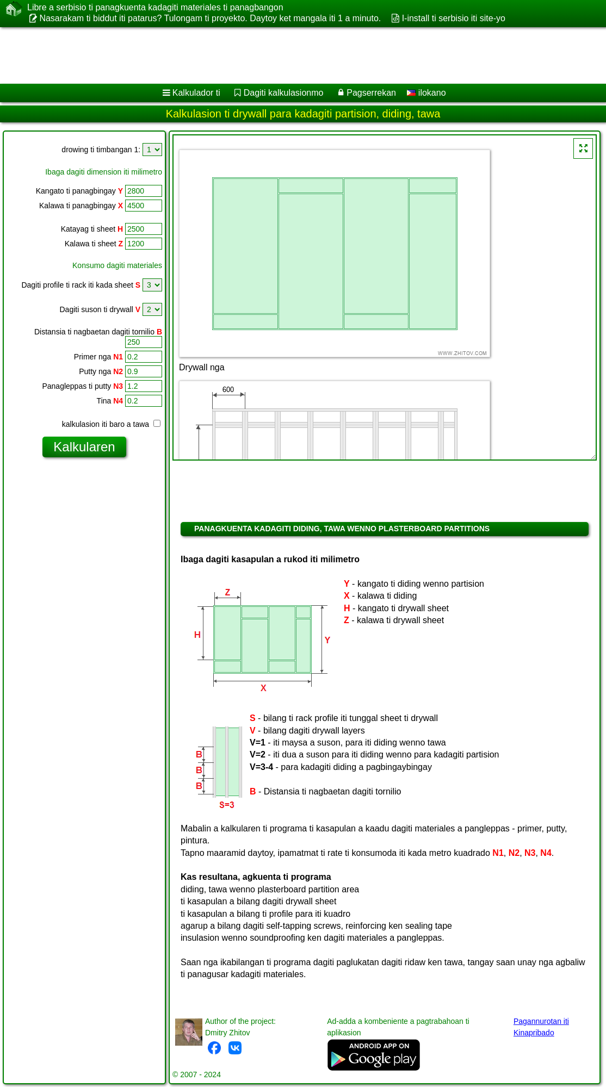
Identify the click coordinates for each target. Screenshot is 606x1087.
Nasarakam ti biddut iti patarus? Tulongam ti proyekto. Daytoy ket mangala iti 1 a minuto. (210, 18)
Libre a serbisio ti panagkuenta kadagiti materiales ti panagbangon (155, 8)
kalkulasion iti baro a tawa (111, 424)
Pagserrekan (371, 92)
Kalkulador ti (196, 92)
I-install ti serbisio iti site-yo (453, 18)
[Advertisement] (291, 55)
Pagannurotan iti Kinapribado (541, 1027)
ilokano (426, 92)
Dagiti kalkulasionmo (284, 92)
